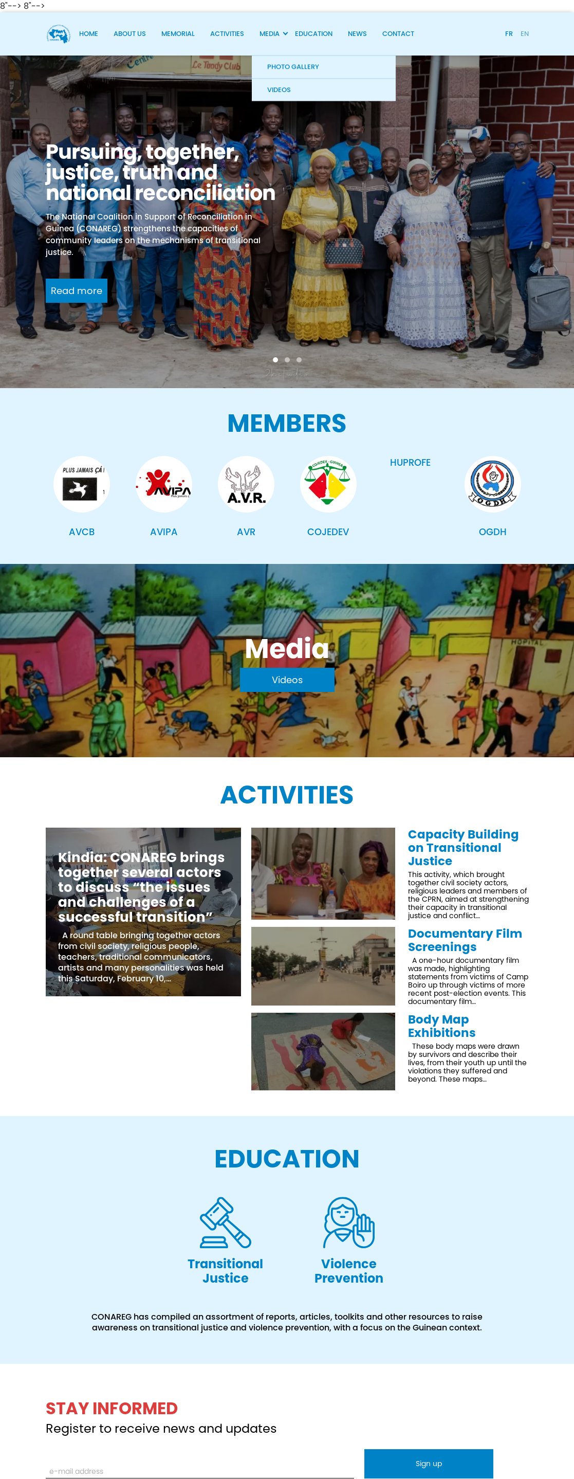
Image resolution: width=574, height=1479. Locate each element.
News (357, 34)
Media (270, 34)
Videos (287, 679)
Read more (76, 290)
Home (88, 34)
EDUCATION (287, 1159)
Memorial (178, 34)
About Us (130, 34)
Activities (227, 34)
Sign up (429, 1463)
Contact (398, 34)
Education (313, 34)
